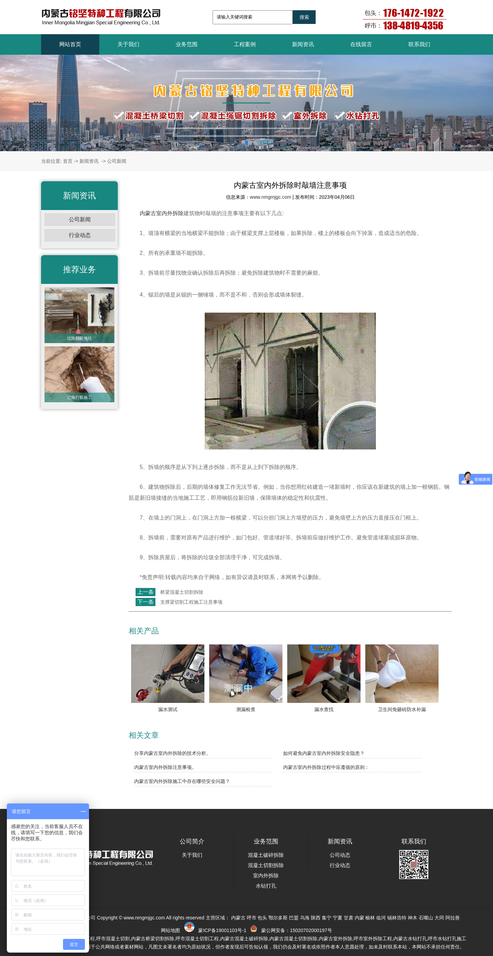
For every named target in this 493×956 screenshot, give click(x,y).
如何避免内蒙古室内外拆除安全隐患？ (324, 753)
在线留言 (361, 44)
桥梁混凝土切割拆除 (181, 592)
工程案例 (245, 44)
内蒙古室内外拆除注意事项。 (165, 767)
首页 (68, 161)
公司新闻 (80, 219)
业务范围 (187, 44)
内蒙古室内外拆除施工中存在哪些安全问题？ (182, 781)
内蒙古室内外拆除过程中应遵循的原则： (326, 767)
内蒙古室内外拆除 (162, 213)
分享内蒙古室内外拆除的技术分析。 (172, 753)
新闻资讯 (303, 44)
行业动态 (80, 235)
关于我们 (128, 44)
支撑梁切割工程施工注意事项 (191, 602)
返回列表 (141, 617)
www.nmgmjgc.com (270, 197)
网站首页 (70, 44)
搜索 (304, 17)
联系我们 (419, 44)
